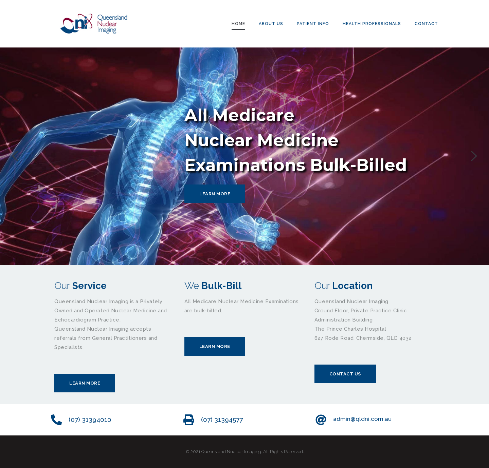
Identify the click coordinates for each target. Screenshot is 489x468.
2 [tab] (244, 246)
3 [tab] (251, 246)
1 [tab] (237, 246)
